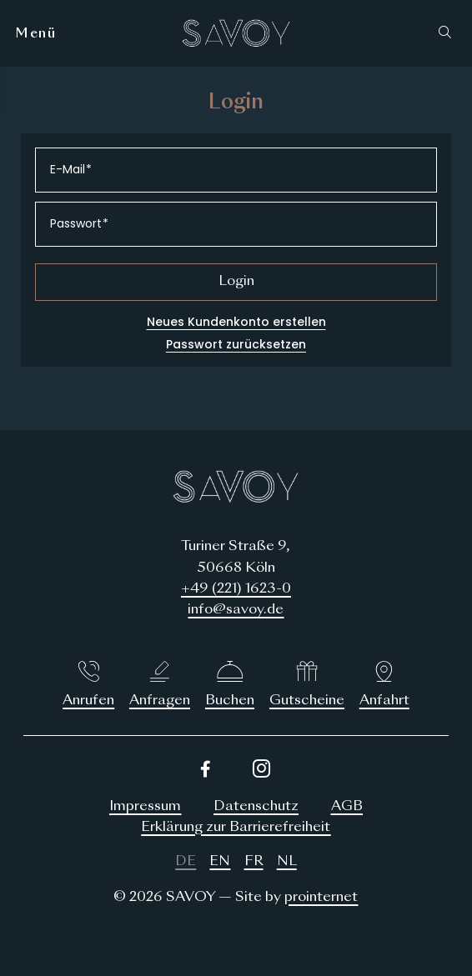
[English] (219, 862)
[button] (449, 33)
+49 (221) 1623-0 (236, 589)
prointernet (321, 897)
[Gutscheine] (306, 686)
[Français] (254, 862)
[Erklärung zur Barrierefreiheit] (235, 828)
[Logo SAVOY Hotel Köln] (236, 34)
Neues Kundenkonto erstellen (236, 321)
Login (236, 281)
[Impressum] (145, 807)
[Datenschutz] (256, 807)
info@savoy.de (236, 610)
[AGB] (347, 807)
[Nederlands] (287, 862)
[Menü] (36, 33)
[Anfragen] (159, 686)
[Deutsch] (185, 862)
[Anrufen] (88, 686)
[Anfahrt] (384, 686)
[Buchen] (230, 686)
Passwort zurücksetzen (236, 344)
